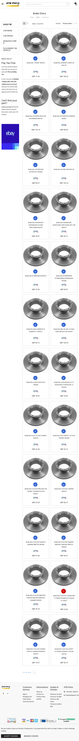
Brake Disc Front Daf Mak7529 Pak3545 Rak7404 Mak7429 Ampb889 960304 (35, 602)
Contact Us (40, 695)
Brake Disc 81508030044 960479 (35, 278)
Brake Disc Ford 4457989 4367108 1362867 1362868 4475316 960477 (36, 495)
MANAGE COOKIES (31, 736)
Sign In (25, 695)
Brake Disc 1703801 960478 (36, 63)
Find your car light (56, 697)
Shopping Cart (27, 697)
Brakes (38, 17)
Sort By (58, 23)
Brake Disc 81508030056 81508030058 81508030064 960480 (64, 280)
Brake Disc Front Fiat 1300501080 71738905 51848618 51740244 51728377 (64, 602)
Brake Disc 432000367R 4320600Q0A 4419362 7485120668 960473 (35, 226)
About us (39, 692)
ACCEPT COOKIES (11, 736)
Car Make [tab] (7, 31)
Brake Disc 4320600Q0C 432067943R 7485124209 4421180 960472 (64, 226)
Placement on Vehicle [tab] (10, 49)
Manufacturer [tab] (10, 42)
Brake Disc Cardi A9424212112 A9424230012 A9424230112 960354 (64, 387)
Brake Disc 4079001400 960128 (64, 170)
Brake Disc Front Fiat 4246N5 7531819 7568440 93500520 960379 (35, 656)
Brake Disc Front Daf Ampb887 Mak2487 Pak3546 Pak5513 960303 (64, 548)
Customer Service (28, 702)
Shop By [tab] (7, 24)
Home (32, 17)
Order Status (27, 700)
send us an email (6, 107)
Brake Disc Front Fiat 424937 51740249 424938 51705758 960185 (64, 656)
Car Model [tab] (8, 36)
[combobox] (48, 4)
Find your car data (56, 695)
